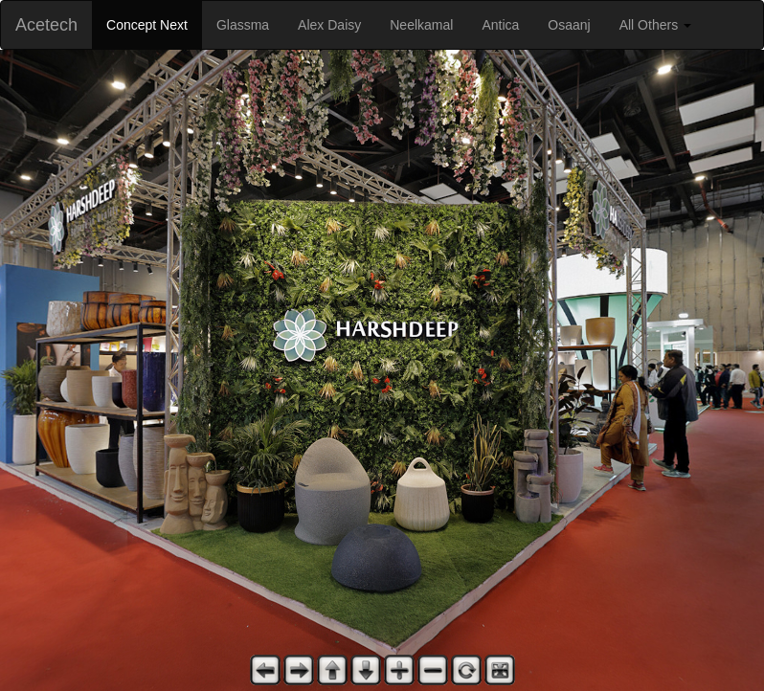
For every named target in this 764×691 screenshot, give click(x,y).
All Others (655, 25)
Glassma (242, 25)
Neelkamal (421, 25)
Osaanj (569, 25)
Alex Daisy (329, 25)
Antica (500, 25)
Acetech (46, 24)
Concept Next (147, 25)
